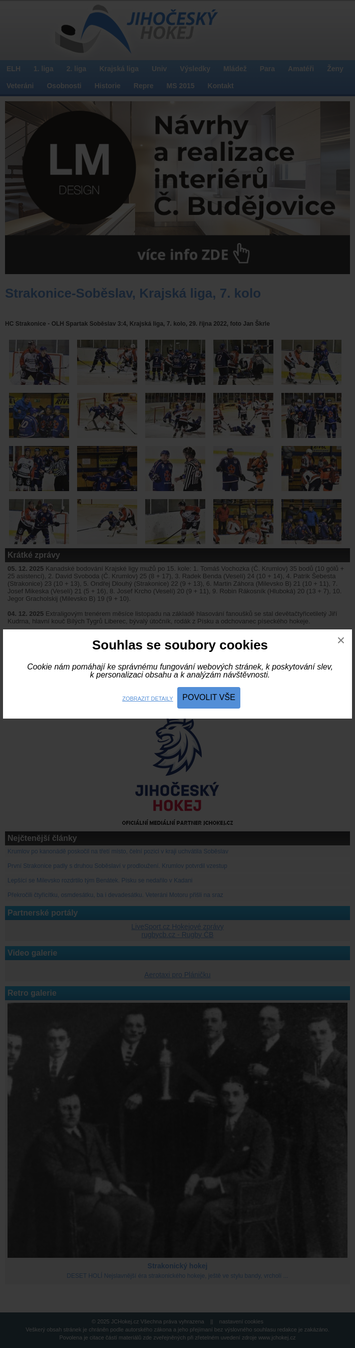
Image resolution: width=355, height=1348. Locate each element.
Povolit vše (208, 697)
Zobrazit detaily (147, 699)
